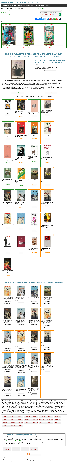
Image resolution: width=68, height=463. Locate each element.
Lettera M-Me (50, 419)
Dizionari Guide (13, 426)
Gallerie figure (30, 5)
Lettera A (5, 416)
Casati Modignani (49, 417)
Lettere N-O (5, 422)
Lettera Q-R (20, 422)
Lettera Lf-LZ (42, 419)
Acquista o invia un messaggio (50, 70)
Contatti (7, 5)
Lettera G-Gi (12, 419)
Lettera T (42, 422)
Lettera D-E (57, 416)
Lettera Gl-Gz (20, 419)
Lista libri (20, 425)
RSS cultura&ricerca (35, 455)
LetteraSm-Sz (35, 422)
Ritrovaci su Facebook (39, 8)
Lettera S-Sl (27, 422)
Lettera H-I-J (27, 419)
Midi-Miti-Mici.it (25, 448)
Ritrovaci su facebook (34, 448)
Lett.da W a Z (57, 422)
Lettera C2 (35, 416)
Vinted (5, 440)
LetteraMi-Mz (57, 419)
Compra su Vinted (6, 45)
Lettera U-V (49, 422)
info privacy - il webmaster (7, 448)
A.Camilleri (42, 416)
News (47, 5)
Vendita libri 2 (21, 5)
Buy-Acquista (8, 301)
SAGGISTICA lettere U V (17, 93)
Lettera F (5, 419)
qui (51, 96)
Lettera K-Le (35, 419)
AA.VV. (5, 425)
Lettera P (13, 422)
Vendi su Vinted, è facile (6, 12)
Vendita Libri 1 (13, 5)
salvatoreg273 (17, 440)
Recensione (8, 114)
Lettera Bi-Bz (20, 416)
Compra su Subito (27, 24)
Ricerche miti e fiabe (39, 5)
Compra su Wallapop (6, 24)
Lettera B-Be (12, 416)
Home (3, 5)
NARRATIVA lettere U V (51, 93)
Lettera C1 (27, 416)
